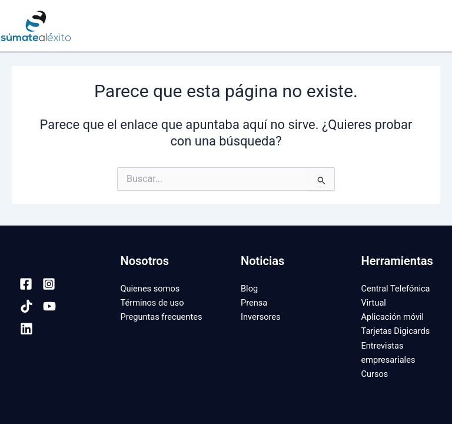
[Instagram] (49, 284)
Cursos (374, 374)
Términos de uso (152, 302)
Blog (249, 288)
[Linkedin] (26, 328)
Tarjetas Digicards (395, 331)
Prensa (254, 302)
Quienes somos (150, 288)
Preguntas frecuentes (161, 317)
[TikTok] (26, 306)
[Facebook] (26, 284)
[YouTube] (49, 306)
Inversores (261, 317)
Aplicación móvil (392, 317)
